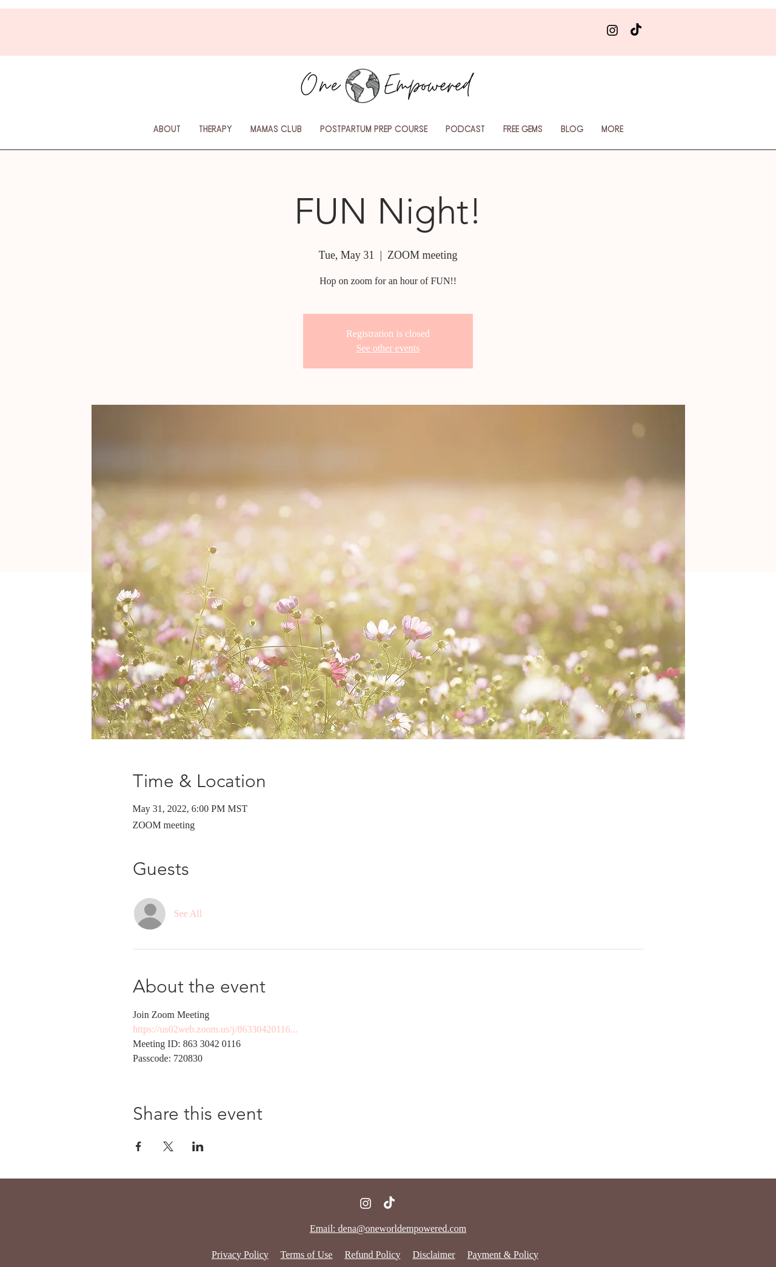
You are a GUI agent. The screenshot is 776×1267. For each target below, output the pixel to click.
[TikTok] (636, 30)
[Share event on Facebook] (138, 1146)
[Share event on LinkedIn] (198, 1146)
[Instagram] (612, 30)
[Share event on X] (168, 1146)
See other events (388, 348)
